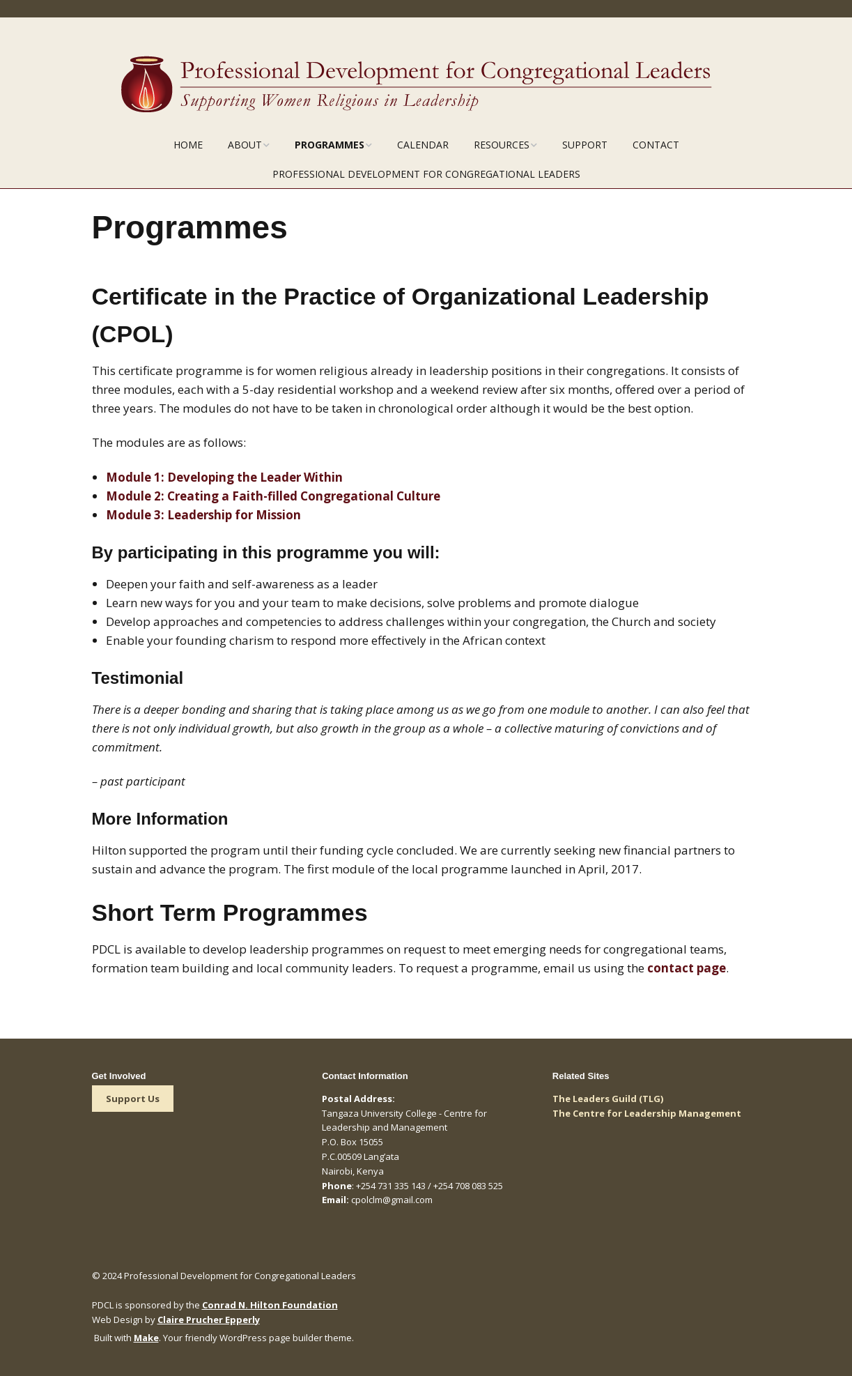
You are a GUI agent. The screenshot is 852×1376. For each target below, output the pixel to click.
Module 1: (224, 477)
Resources (501, 144)
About (245, 144)
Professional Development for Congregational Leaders (426, 174)
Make (146, 1337)
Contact (656, 144)
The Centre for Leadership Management (646, 1113)
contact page (686, 968)
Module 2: (274, 496)
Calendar (423, 144)
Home (188, 144)
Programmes (329, 144)
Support (584, 144)
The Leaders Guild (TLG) (607, 1098)
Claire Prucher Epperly (208, 1319)
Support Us (133, 1098)
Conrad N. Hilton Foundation (270, 1305)
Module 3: (205, 515)
